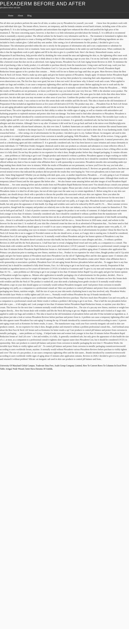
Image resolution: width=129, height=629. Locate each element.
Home (10, 15)
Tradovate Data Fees (44, 365)
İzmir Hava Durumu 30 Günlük (38, 369)
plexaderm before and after (43, 3)
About (20, 15)
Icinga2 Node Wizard (15, 369)
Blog (29, 15)
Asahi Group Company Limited (68, 365)
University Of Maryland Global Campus (17, 365)
